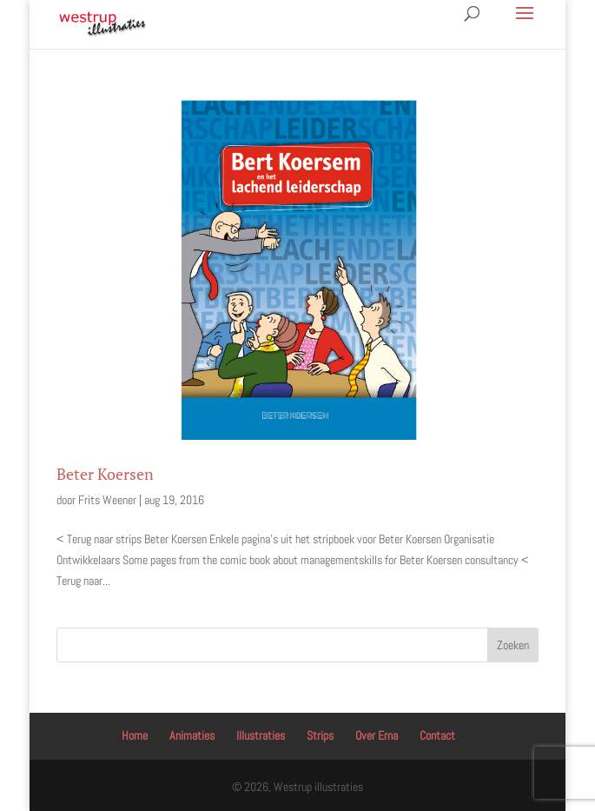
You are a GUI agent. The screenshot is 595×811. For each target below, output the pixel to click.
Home (135, 735)
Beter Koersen (105, 473)
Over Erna (376, 735)
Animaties (192, 735)
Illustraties (260, 735)
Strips (320, 735)
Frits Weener (107, 500)
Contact (437, 735)
